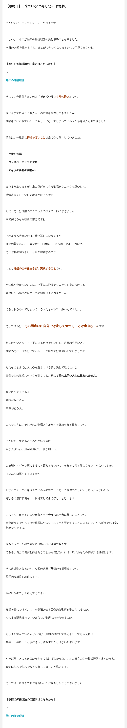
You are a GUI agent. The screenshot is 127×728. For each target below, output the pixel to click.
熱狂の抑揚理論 (15, 80)
